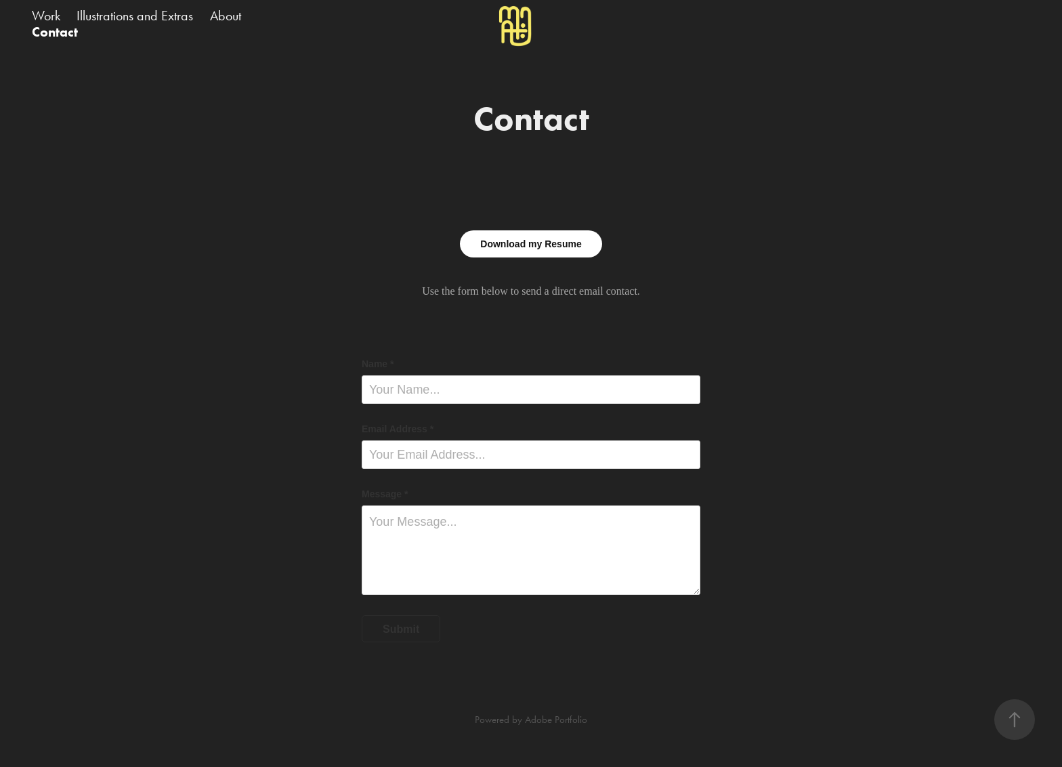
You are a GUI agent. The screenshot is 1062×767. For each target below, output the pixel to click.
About (225, 15)
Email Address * (397, 429)
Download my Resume (530, 244)
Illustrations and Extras (135, 15)
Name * (378, 364)
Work (46, 15)
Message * (385, 494)
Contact (55, 32)
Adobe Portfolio (556, 719)
